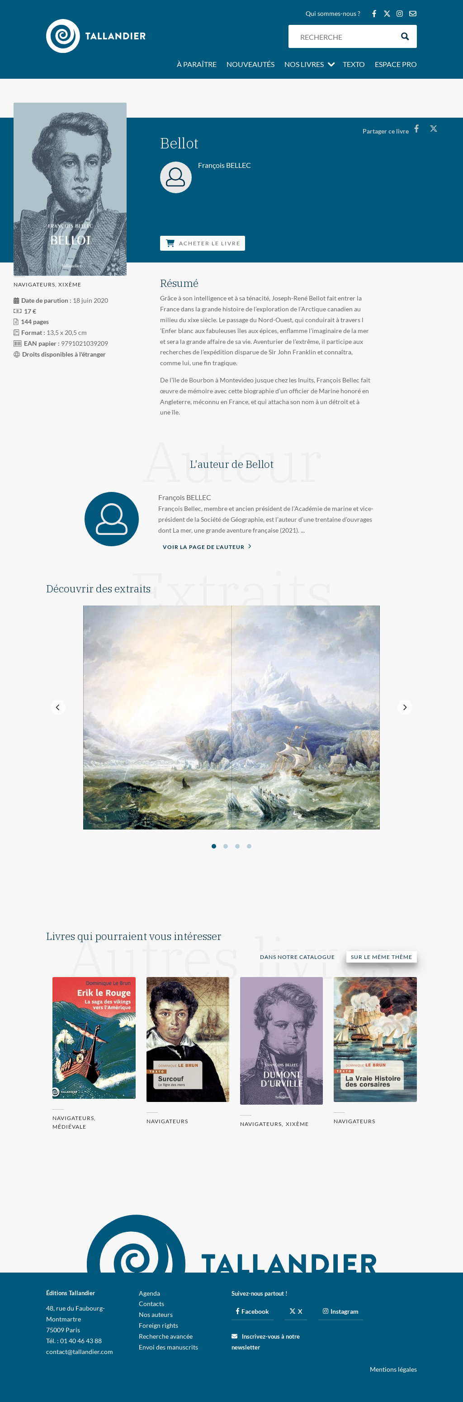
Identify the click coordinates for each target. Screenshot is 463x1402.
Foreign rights (158, 1325)
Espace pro (396, 64)
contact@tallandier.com (79, 1351)
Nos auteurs (156, 1314)
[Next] (404, 707)
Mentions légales (393, 1369)
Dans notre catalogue (297, 957)
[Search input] (345, 36)
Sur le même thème (381, 957)
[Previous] (58, 707)
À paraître (197, 64)
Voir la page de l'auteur (207, 546)
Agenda (149, 1293)
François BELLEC (184, 497)
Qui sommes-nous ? (333, 13)
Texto (354, 64)
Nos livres (304, 64)
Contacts (151, 1303)
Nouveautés (250, 64)
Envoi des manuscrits (168, 1347)
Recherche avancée (166, 1336)
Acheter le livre (203, 243)
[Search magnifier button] (405, 36)
